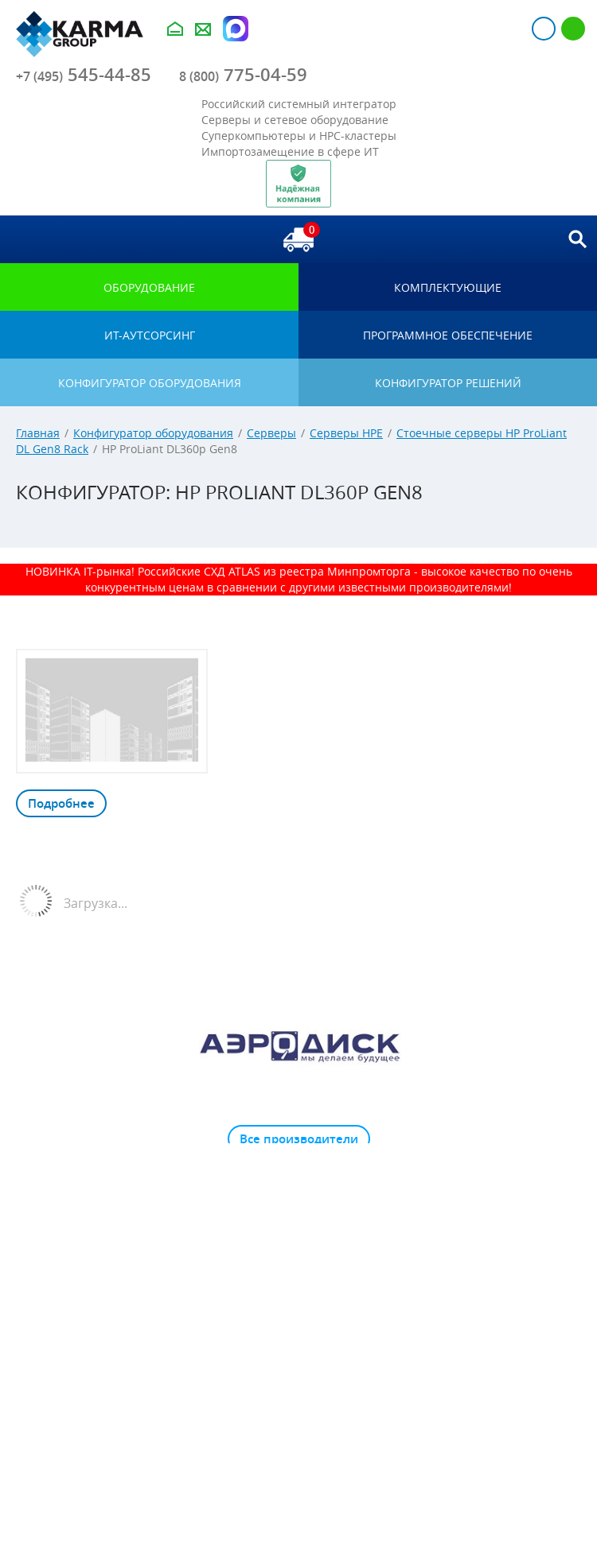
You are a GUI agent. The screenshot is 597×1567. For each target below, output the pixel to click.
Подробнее (61, 803)
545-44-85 (83, 74)
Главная (38, 432)
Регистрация (573, 29)
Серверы (271, 432)
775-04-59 (243, 74)
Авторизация (544, 29)
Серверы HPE (346, 432)
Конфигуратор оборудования (153, 432)
